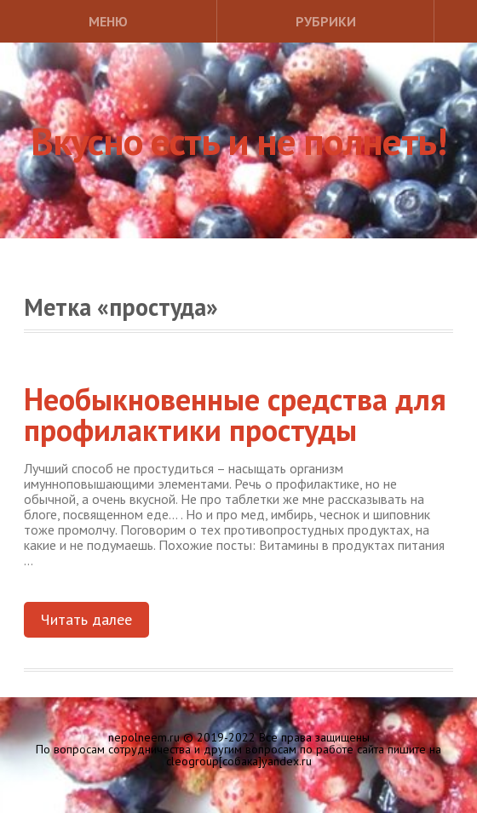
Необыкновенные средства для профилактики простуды (235, 414)
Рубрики (326, 21)
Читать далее (86, 619)
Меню (108, 21)
